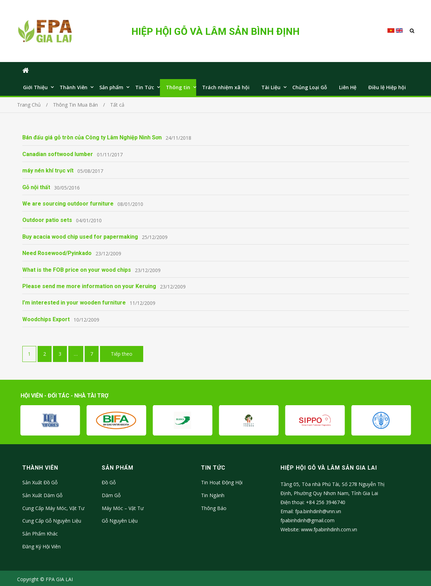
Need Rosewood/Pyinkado (57, 253)
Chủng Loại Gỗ (309, 87)
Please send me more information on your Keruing (89, 286)
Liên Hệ (347, 87)
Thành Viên (73, 87)
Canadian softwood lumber (57, 154)
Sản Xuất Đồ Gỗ (39, 482)
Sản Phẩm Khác (40, 533)
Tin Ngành (212, 495)
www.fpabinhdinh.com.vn (329, 529)
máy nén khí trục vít (48, 170)
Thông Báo (213, 508)
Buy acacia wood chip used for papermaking (80, 236)
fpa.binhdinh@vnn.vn (318, 511)
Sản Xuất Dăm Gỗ (42, 495)
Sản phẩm (111, 87)
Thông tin (178, 87)
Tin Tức (144, 87)
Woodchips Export (46, 319)
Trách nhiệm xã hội (225, 87)
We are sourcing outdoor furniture (68, 203)
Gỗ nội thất (36, 187)
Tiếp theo (121, 353)
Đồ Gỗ (109, 482)
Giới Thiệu (35, 87)
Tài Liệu (270, 87)
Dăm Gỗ (111, 495)
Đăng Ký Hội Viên (41, 546)
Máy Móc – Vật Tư (123, 508)
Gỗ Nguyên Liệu (120, 520)
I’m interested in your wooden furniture (74, 302)
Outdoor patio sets (47, 220)
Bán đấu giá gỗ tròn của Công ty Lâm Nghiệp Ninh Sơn (92, 137)
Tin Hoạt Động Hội (222, 482)
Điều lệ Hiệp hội (387, 87)
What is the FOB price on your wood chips (76, 270)
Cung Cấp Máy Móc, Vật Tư (53, 508)
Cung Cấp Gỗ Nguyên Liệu (51, 520)
